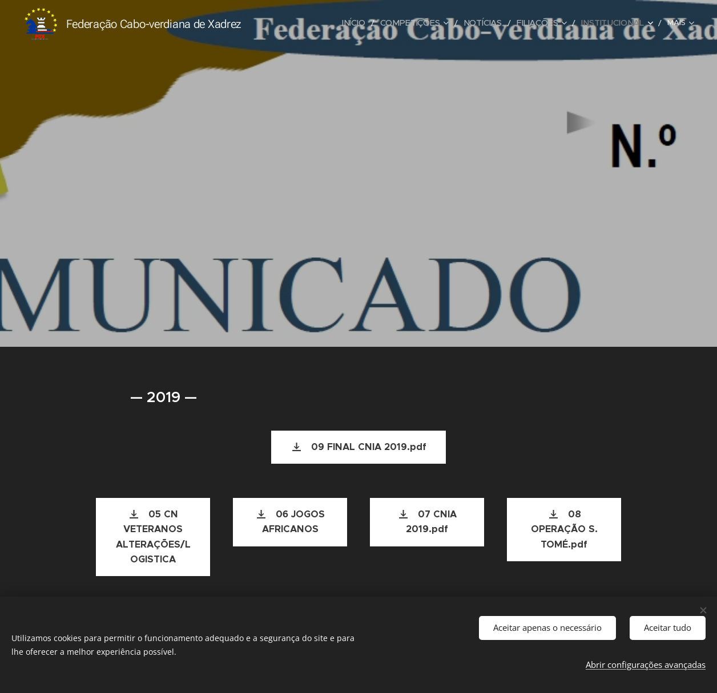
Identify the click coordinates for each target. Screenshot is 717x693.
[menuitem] (295, 23)
